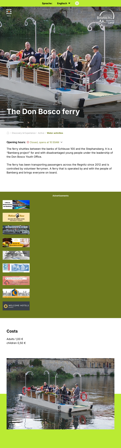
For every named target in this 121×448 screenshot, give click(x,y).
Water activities (55, 133)
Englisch (63, 3)
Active (41, 133)
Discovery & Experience (24, 133)
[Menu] (9, 13)
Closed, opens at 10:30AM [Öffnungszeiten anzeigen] (43, 142)
